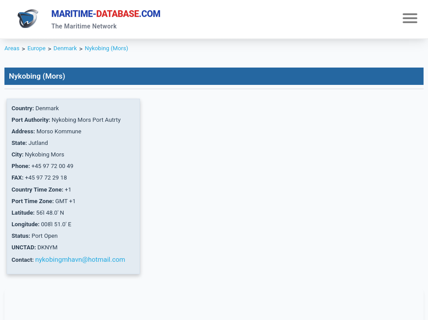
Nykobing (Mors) (117, 52)
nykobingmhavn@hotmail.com (84, 279)
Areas (13, 52)
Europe (39, 52)
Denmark (71, 52)
